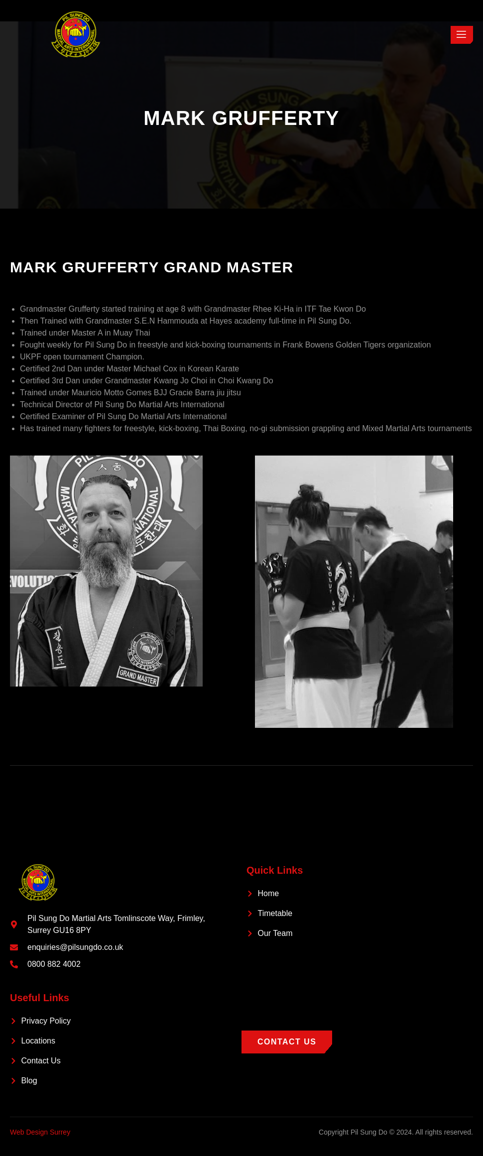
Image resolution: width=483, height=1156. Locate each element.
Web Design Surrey (40, 1132)
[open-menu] (462, 35)
